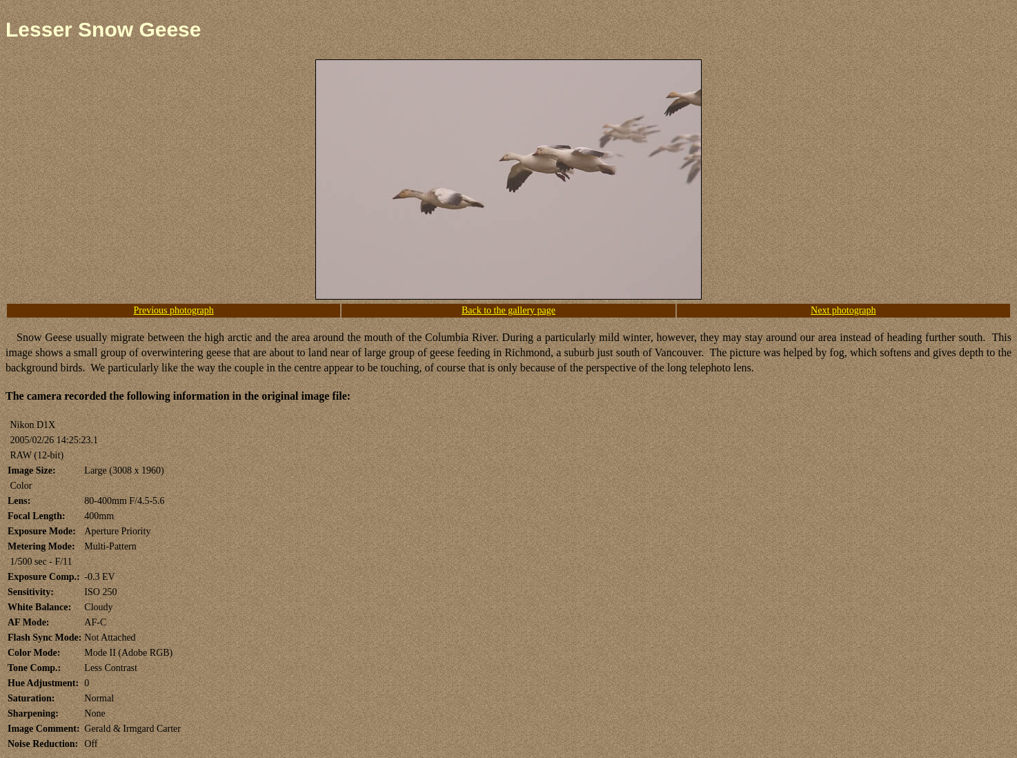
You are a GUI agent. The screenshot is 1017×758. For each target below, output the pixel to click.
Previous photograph (174, 310)
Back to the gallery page (508, 310)
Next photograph (843, 310)
